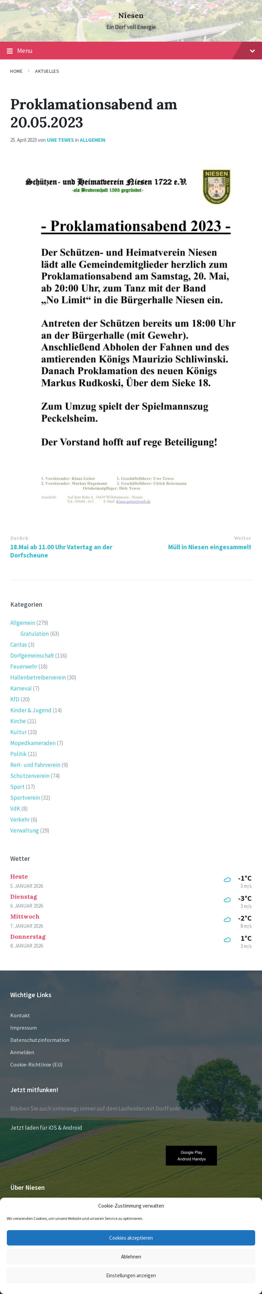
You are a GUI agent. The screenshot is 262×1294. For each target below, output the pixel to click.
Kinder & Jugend (31, 710)
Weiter (242, 538)
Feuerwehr (23, 666)
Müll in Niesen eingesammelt (209, 547)
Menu (131, 50)
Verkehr (20, 819)
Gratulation (34, 633)
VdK (15, 808)
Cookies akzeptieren (131, 1238)
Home (16, 71)
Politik (18, 754)
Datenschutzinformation (39, 1039)
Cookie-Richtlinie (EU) (36, 1064)
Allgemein (92, 140)
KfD (14, 699)
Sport (17, 786)
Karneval (21, 688)
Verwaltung (24, 830)
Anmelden (22, 1052)
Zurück (19, 538)
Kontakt (20, 1015)
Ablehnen (131, 1256)
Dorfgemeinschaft (32, 655)
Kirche (18, 721)
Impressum (23, 1027)
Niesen (131, 15)
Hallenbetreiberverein (38, 677)
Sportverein (25, 797)
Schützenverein (29, 776)
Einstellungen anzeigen (131, 1275)
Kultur (18, 732)
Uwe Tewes (60, 140)
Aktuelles (47, 71)
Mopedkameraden (33, 743)
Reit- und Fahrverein (35, 765)
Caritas (18, 644)
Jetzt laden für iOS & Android (46, 1127)
